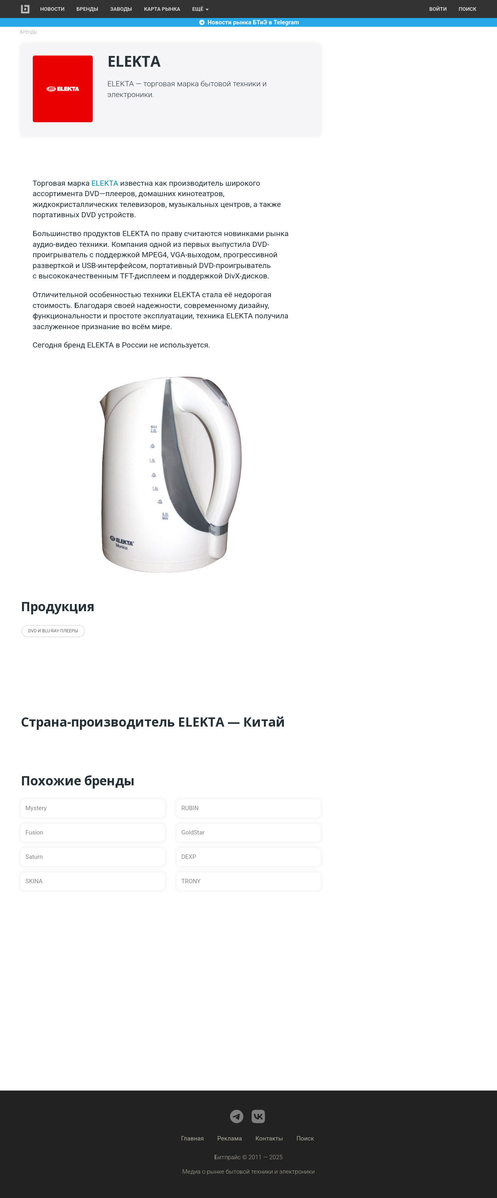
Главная (192, 1138)
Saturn (34, 856)
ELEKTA (105, 183)
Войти (438, 9)
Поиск (467, 9)
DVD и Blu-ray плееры (53, 631)
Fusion (35, 832)
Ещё (200, 9)
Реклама (230, 1138)
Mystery (36, 808)
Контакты (269, 1138)
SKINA (34, 881)
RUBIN (190, 808)
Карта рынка (162, 9)
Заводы (121, 9)
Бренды (87, 9)
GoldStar (193, 832)
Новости (52, 9)
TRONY (191, 881)
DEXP (189, 856)
